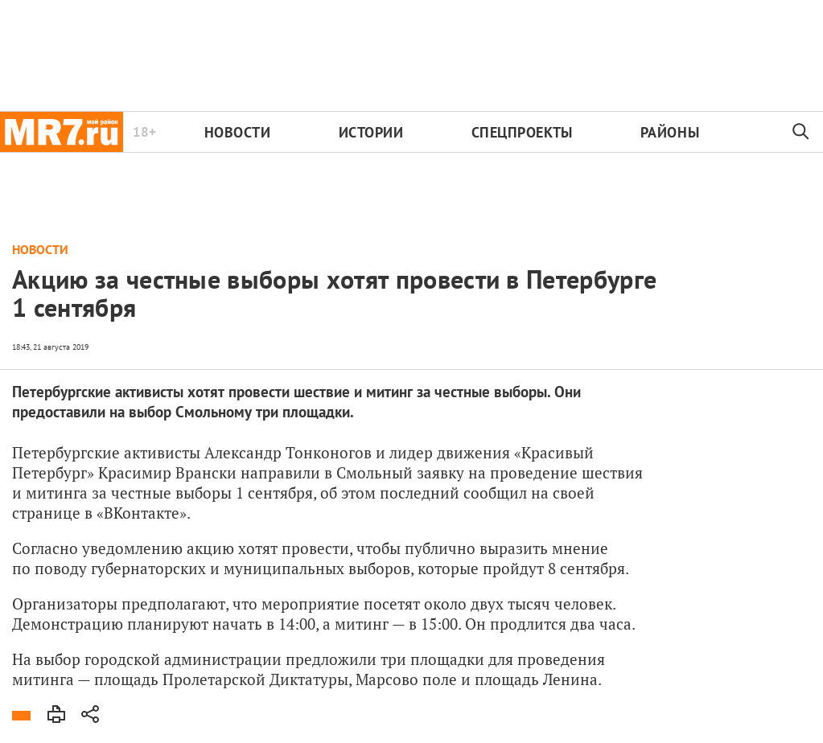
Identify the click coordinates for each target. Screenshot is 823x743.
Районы (669, 132)
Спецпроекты (522, 132)
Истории (371, 132)
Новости (237, 132)
